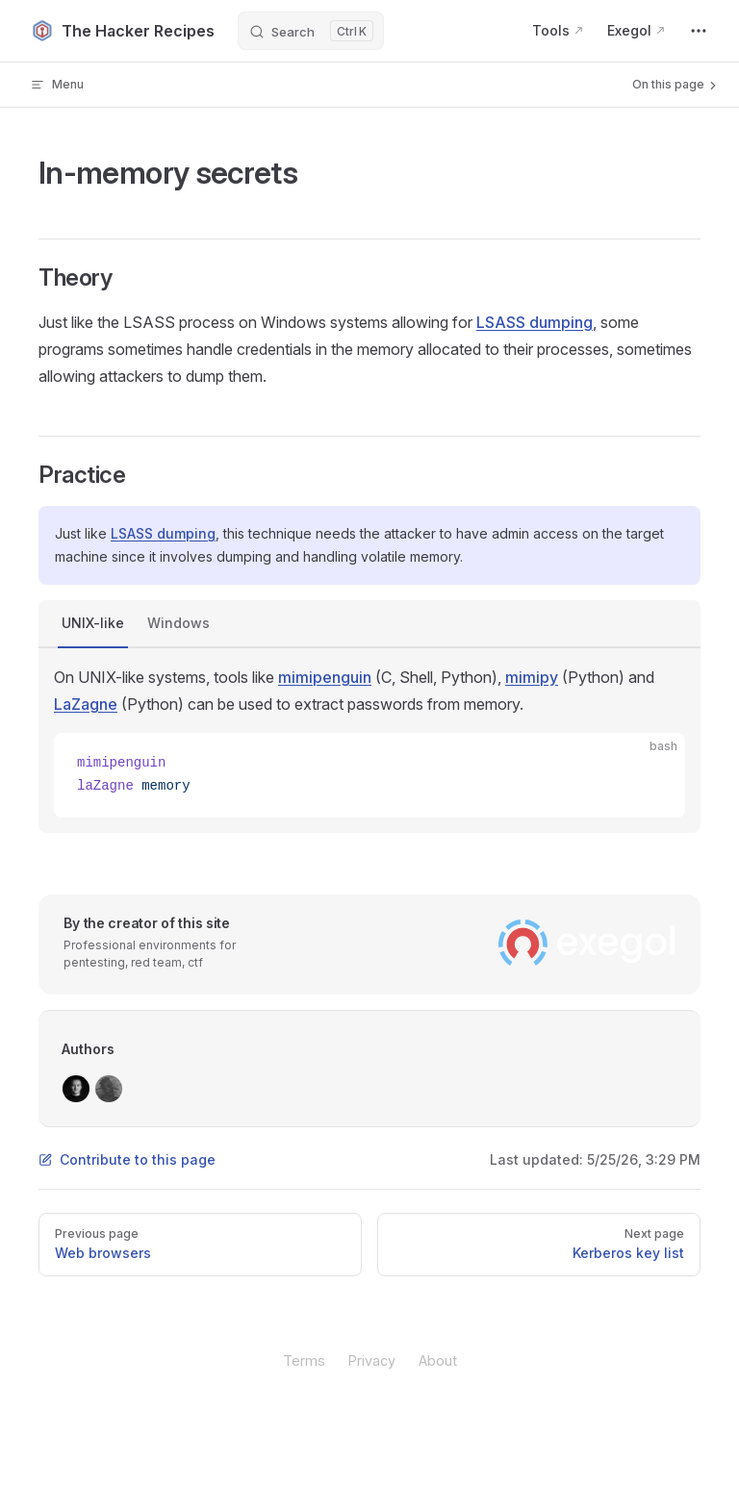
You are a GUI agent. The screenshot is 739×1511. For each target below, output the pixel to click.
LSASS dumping (534, 322)
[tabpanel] (369, 740)
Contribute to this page (127, 1159)
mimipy (531, 677)
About (438, 1360)
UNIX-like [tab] (93, 623)
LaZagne (85, 704)
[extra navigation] (698, 31)
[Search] (311, 31)
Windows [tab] (178, 623)
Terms (304, 1360)
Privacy (371, 1360)
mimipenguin (324, 677)
